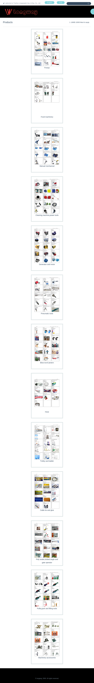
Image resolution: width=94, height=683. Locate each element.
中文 (60, 2)
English (49, 2)
